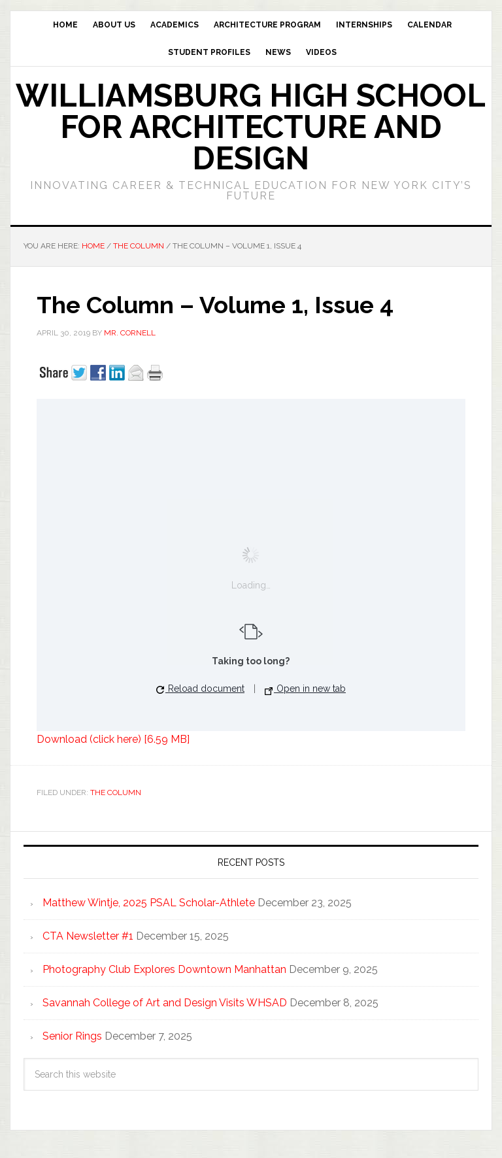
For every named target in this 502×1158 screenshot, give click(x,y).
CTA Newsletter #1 (87, 936)
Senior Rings (72, 1036)
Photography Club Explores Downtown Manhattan (164, 969)
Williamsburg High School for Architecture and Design (251, 127)
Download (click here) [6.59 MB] (113, 739)
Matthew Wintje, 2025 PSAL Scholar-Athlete (148, 902)
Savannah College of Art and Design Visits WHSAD (164, 1002)
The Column (115, 792)
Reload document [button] (200, 688)
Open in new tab (305, 688)
